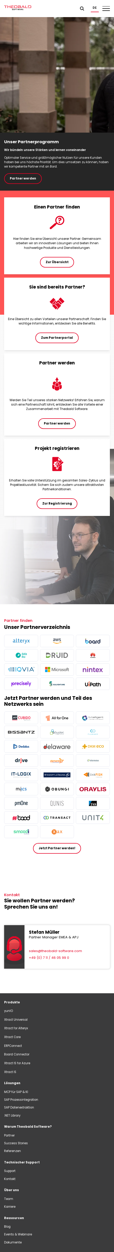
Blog (7, 1227)
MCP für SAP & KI (16, 1092)
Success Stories (16, 1143)
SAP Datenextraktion (19, 1107)
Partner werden (23, 178)
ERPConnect (13, 1046)
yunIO (8, 1011)
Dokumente (13, 1242)
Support (9, 1171)
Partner (9, 1135)
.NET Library (12, 1115)
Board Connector (16, 1054)
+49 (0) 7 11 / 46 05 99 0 (49, 957)
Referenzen (12, 1151)
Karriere (9, 1207)
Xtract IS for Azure (17, 1063)
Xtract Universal (16, 1020)
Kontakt (9, 1179)
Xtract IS (10, 1072)
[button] (95, 7)
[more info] (21, 641)
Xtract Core (12, 1037)
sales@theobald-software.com (55, 950)
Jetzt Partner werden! (57, 848)
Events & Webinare (18, 1234)
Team (8, 1199)
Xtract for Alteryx (16, 1028)
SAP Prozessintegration (21, 1100)
